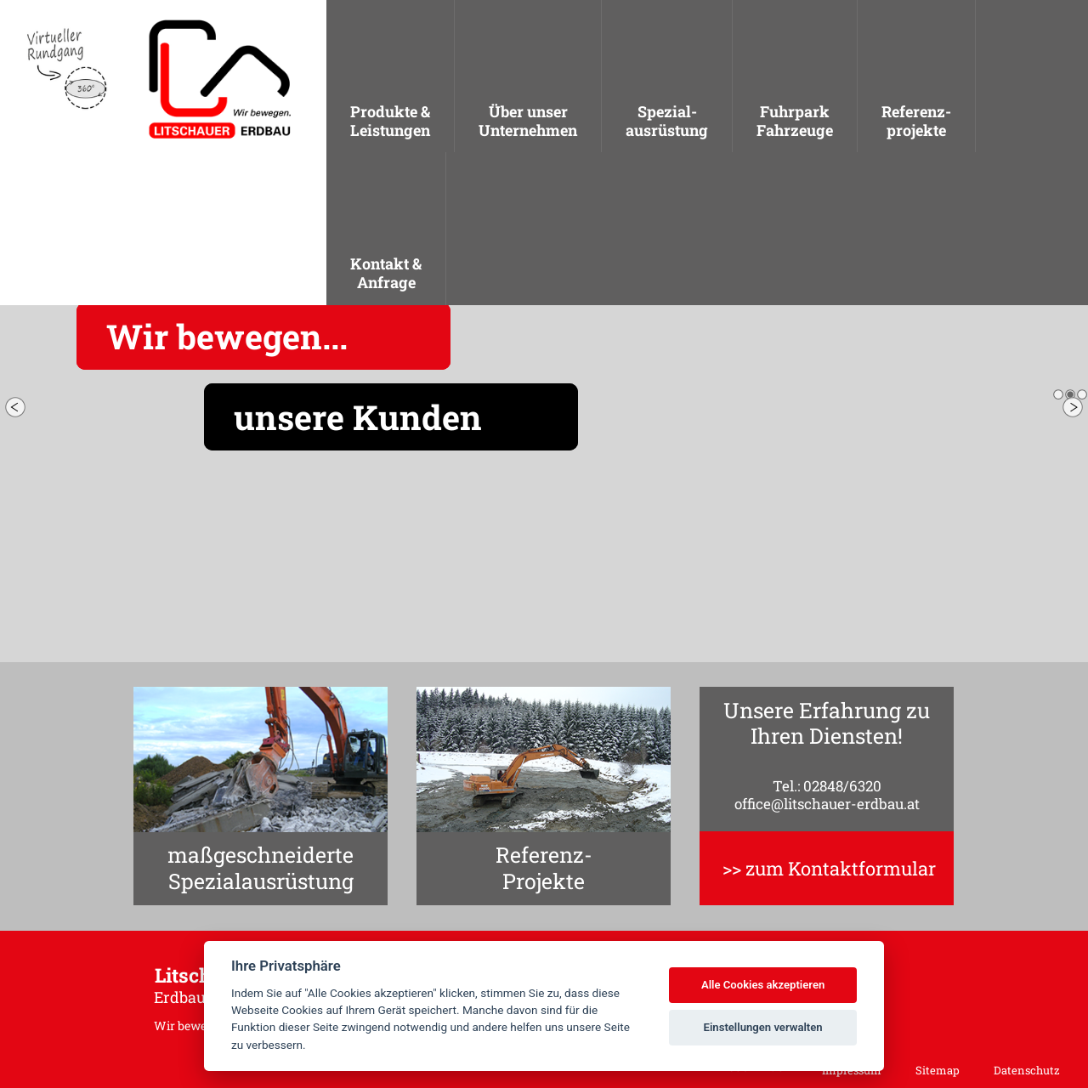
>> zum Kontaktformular (829, 868)
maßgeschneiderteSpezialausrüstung (260, 868)
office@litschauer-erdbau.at (827, 803)
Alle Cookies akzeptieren (762, 984)
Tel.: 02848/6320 (827, 786)
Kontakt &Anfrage (386, 272)
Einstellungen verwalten (763, 1027)
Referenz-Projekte (544, 868)
